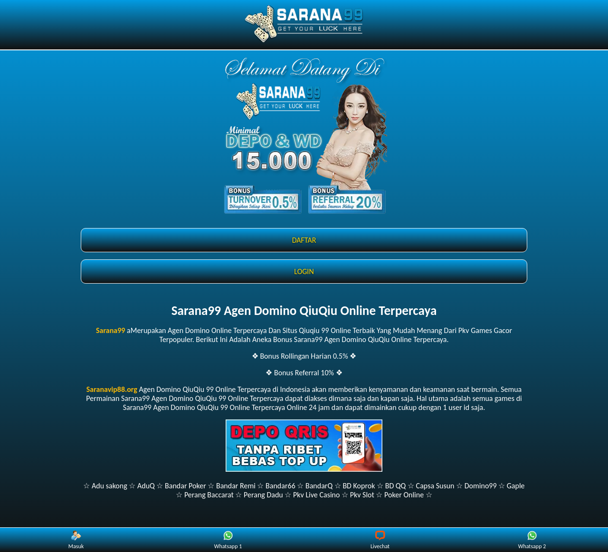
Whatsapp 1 (228, 540)
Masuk (76, 540)
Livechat (380, 540)
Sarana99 (110, 330)
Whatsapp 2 (532, 540)
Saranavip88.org (111, 389)
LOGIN (304, 271)
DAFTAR (304, 240)
